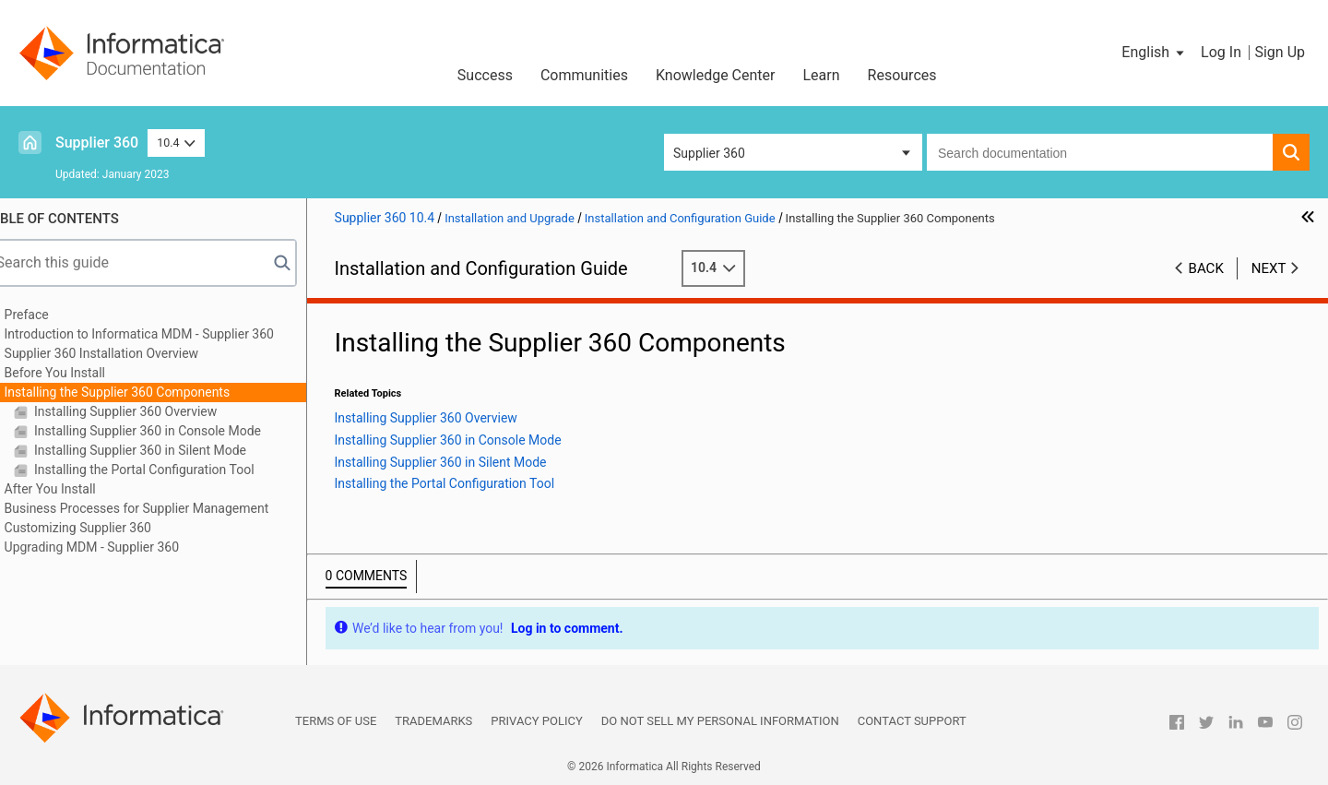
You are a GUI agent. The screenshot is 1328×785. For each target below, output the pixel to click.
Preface (52, 314)
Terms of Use (335, 721)
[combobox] (1100, 152)
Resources (902, 75)
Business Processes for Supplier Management (162, 508)
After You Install (76, 489)
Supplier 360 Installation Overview (127, 353)
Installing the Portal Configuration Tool (168, 469)
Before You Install (80, 372)
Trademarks (433, 721)
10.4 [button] (176, 142)
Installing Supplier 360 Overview (150, 411)
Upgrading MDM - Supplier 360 (118, 547)
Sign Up (1279, 52)
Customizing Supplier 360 (103, 527)
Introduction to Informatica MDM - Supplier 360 (165, 334)
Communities (584, 75)
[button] (1154, 52)
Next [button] (1268, 268)
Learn (821, 75)
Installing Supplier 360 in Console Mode (172, 430)
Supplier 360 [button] (709, 153)
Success (485, 75)
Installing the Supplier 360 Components (143, 392)
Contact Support (912, 721)
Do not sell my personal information (720, 721)
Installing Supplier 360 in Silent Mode (164, 450)
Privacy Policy (536, 721)
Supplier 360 (96, 142)
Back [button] (1206, 268)
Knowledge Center (716, 75)
